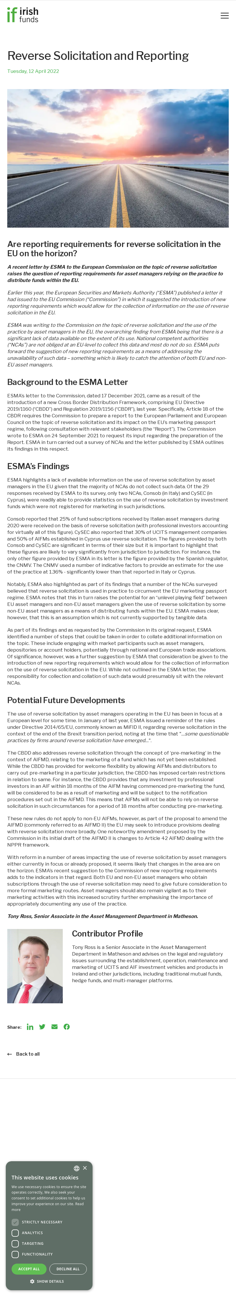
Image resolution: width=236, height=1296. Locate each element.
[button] (49, 1281)
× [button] (84, 1168)
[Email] (54, 1027)
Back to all (23, 1054)
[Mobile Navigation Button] (224, 15)
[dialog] (49, 1225)
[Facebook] (66, 1027)
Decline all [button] (68, 1268)
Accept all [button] (29, 1268)
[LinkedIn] (30, 1027)
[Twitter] (42, 1027)
